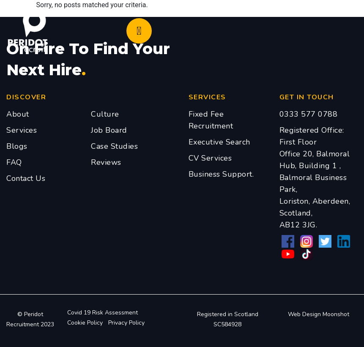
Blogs (16, 146)
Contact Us (25, 178)
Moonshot (336, 314)
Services (21, 130)
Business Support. (221, 174)
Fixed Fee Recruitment (211, 120)
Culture (105, 114)
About (17, 114)
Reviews (106, 162)
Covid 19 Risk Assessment (102, 313)
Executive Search (219, 142)
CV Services (210, 158)
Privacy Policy (126, 323)
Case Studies (114, 146)
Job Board (109, 130)
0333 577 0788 (308, 114)
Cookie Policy (85, 323)
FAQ (14, 162)
